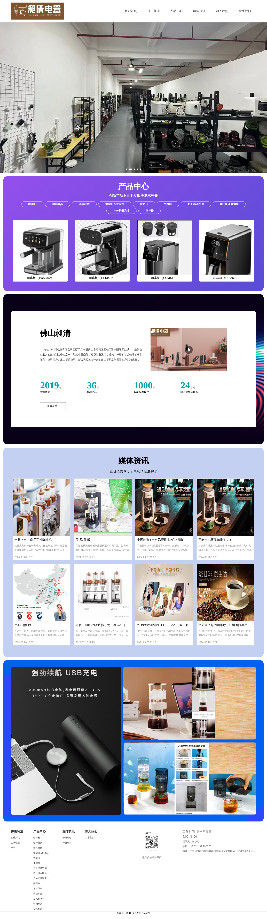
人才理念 (89, 837)
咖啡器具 (37, 842)
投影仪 (36, 858)
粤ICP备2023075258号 (138, 913)
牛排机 (36, 863)
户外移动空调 (40, 868)
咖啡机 (36, 837)
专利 (13, 847)
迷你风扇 (37, 888)
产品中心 (176, 11)
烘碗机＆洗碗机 (41, 853)
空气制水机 (38, 898)
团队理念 (15, 842)
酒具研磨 (37, 847)
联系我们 (245, 11)
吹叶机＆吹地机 (41, 873)
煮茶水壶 (37, 893)
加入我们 (222, 11)
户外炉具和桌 (40, 878)
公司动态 (66, 837)
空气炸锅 (37, 909)
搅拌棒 (36, 883)
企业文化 (15, 837)
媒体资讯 (199, 11)
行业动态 (66, 842)
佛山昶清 (153, 11)
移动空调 (37, 904)
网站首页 (131, 11)
